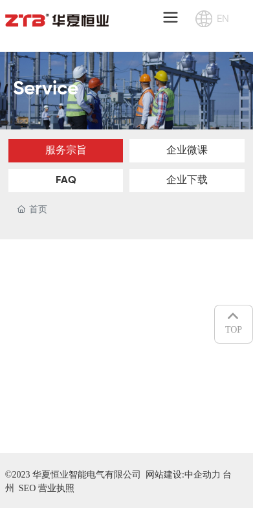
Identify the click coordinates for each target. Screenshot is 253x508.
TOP (233, 322)
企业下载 (187, 180)
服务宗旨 (66, 151)
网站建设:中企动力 (184, 475)
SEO (27, 488)
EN (223, 18)
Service (45, 89)
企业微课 (187, 151)
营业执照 (56, 488)
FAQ (66, 180)
